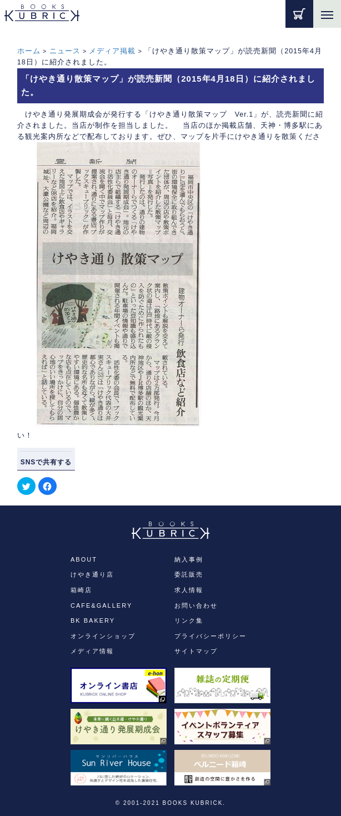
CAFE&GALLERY (101, 605)
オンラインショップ (103, 636)
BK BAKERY (93, 620)
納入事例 (188, 559)
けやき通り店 (92, 574)
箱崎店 (81, 590)
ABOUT (84, 559)
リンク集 (188, 620)
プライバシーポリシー (210, 636)
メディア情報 (92, 651)
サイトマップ (196, 651)
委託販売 (188, 574)
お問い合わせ (196, 605)
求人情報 (188, 590)
